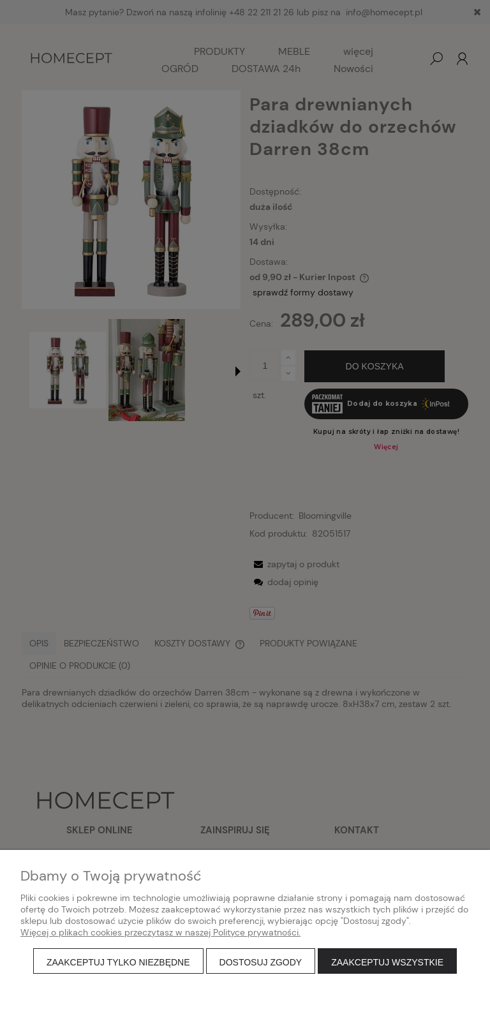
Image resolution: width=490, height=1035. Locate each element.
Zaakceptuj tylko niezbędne (118, 962)
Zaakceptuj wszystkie (387, 962)
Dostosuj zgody (260, 962)
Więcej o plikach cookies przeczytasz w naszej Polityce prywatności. (160, 932)
